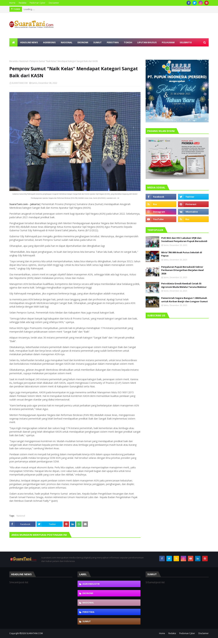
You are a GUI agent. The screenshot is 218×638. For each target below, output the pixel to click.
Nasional (23, 61)
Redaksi (22, 2)
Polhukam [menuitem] (168, 42)
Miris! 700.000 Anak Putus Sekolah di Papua (181, 254)
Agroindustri (91, 583)
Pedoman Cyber (37, 2)
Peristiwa (88, 611)
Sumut (86, 621)
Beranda (13, 61)
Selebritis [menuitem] (186, 42)
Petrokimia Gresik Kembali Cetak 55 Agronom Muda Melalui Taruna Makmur (184, 285)
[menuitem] (13, 42)
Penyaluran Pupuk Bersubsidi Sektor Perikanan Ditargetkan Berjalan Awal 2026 (182, 270)
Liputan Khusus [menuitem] (147, 42)
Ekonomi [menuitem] (82, 42)
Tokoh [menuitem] (128, 42)
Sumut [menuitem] (97, 42)
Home (12, 2)
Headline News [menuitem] (29, 42)
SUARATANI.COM (34, 633)
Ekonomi (87, 593)
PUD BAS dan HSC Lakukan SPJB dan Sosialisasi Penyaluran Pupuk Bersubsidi (184, 239)
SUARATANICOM (20, 83)
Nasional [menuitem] (66, 42)
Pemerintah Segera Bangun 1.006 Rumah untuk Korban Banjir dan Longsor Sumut (184, 299)
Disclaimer (54, 2)
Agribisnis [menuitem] (49, 42)
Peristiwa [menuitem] (113, 42)
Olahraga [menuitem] (18, 50)
